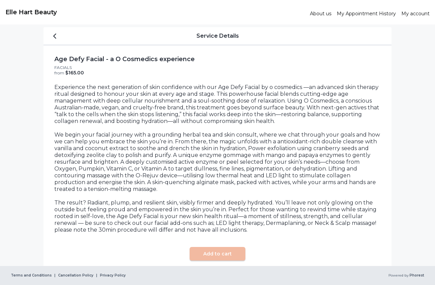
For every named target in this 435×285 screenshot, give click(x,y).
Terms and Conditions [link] (31, 275)
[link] (154, 12)
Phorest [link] (416, 275)
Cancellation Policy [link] (75, 275)
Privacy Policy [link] (113, 275)
